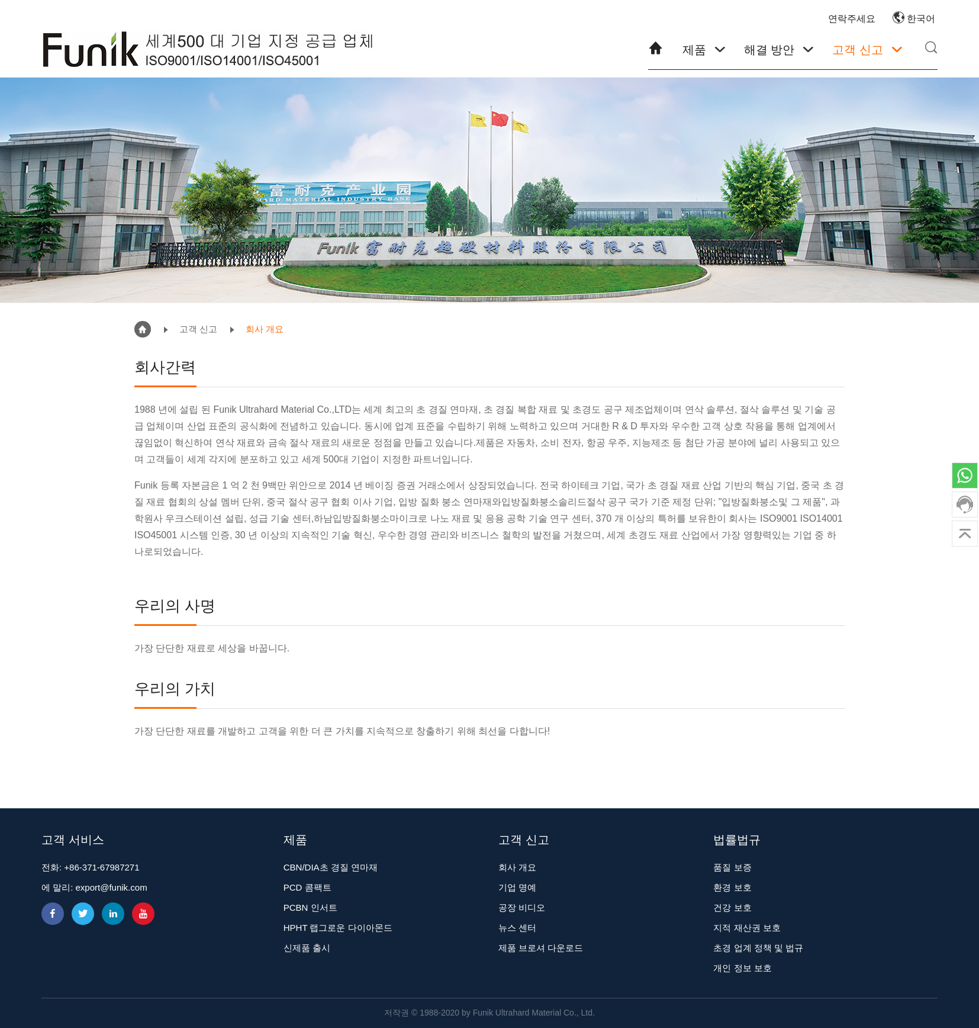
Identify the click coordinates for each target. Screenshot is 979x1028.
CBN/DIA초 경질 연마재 (331, 867)
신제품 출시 (307, 948)
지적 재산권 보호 (746, 928)
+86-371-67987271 (101, 867)
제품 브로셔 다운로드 (540, 948)
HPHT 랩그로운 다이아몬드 (338, 928)
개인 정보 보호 (742, 968)
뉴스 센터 (517, 928)
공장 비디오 (521, 907)
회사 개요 (265, 329)
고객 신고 (857, 49)
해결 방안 (769, 49)
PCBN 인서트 (310, 907)
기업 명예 (517, 887)
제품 (694, 49)
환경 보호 (732, 887)
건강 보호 (732, 907)
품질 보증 (732, 867)
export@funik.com (111, 887)
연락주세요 (851, 19)
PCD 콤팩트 (307, 887)
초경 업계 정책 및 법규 (758, 948)
